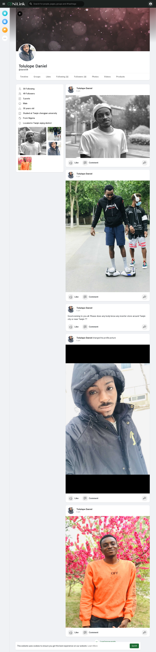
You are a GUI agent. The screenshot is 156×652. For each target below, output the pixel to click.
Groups (37, 77)
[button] (56, 4)
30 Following (28, 89)
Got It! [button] (134, 646)
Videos (107, 77)
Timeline (24, 77)
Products (120, 77)
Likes (48, 77)
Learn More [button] (93, 646)
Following (62, 77)
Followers (80, 77)
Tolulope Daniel (84, 88)
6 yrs (78, 91)
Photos (95, 77)
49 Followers (29, 93)
